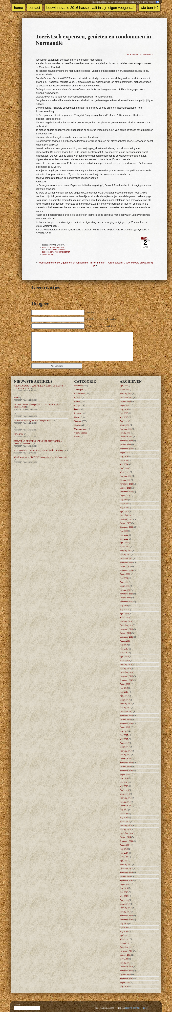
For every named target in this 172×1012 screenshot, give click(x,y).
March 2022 (125, 546)
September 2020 (126, 601)
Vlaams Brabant (80, 433)
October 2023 (125, 488)
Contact (34, 8)
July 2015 (124, 810)
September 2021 (126, 570)
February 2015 (126, 825)
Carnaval (77, 397)
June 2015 (124, 813)
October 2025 (125, 401)
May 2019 (124, 653)
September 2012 (126, 920)
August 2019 (125, 641)
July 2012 (124, 923)
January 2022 (125, 554)
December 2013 (126, 868)
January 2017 (125, 755)
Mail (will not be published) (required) (101, 319)
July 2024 (124, 456)
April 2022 (124, 543)
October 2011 (125, 955)
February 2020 (126, 621)
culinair (77, 401)
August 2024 (125, 452)
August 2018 (125, 684)
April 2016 (124, 790)
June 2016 (124, 782)
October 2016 (125, 766)
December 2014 (126, 833)
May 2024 (124, 464)
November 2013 (126, 872)
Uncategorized (80, 429)
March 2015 (125, 821)
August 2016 (125, 774)
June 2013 (124, 892)
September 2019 (126, 637)
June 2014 (124, 853)
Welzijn (77, 437)
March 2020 (125, 617)
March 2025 (125, 425)
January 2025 (125, 433)
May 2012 (124, 931)
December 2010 (126, 967)
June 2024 (124, 460)
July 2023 (124, 499)
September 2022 (126, 527)
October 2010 (125, 974)
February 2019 (126, 664)
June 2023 (124, 503)
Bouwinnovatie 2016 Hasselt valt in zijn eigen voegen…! (90, 8)
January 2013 (125, 912)
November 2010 (126, 971)
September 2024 (126, 448)
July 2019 (124, 645)
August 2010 (125, 982)
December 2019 (126, 625)
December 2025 (126, 397)
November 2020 (126, 594)
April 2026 (124, 385)
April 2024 (124, 468)
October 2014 (125, 837)
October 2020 (125, 597)
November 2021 (126, 562)
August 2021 (125, 574)
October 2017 (125, 719)
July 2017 (124, 731)
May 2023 (124, 507)
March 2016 (125, 794)
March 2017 (125, 747)
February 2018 (126, 704)
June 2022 (124, 535)
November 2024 (126, 441)
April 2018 (124, 696)
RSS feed (152, 2)
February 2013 (126, 908)
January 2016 (125, 802)
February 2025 (126, 429)
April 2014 (124, 861)
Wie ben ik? (150, 8)
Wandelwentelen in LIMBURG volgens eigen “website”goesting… (41, 457)
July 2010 (124, 986)
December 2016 (126, 759)
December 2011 (126, 947)
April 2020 (124, 613)
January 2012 (125, 943)
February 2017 (126, 751)
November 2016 (126, 762)
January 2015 (125, 829)
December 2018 (126, 672)
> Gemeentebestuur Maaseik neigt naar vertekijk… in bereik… (39, 450)
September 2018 (126, 680)
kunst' (76, 409)
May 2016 (124, 786)
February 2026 (126, 393)
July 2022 (124, 531)
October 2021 (125, 566)
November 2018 (126, 676)
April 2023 (124, 511)
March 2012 (125, 939)
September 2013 (126, 880)
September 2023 (126, 492)
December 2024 (126, 437)
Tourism (77, 425)
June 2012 (124, 927)
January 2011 (125, 963)
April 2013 (124, 900)
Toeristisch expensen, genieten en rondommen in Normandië (71, 262)
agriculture (78, 385)
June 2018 (124, 692)
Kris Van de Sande (132, 1008)
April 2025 (124, 421)
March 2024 (125, 472)
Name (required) (92, 312)
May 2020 (124, 609)
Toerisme (78, 421)
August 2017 (125, 727)
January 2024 (125, 480)
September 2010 (126, 978)
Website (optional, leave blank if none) (101, 326)
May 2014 (124, 857)
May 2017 (124, 739)
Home (18, 8)
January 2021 (125, 590)
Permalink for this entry (53, 247)
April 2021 (124, 582)
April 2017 (124, 743)
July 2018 (124, 688)
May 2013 (124, 896)
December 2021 (126, 558)
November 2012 (126, 915)
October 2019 (125, 633)
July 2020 (124, 605)
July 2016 (124, 778)
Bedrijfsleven (59, 250)
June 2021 (124, 578)
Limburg (77, 413)
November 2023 (126, 484)
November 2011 (126, 951)
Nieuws (77, 417)
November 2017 (126, 715)
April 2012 (124, 935)
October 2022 (125, 523)
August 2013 (125, 884)
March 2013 (125, 904)
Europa (77, 405)
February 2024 (126, 476)
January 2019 (125, 668)
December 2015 (126, 806)
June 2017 (124, 735)
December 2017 (126, 711)
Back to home (133, 54)
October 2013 (125, 876)
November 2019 (126, 629)
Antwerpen (78, 390)
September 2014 (126, 841)
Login (145, 1008)
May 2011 (124, 959)
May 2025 (124, 417)
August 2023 (125, 495)
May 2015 (124, 817)
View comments (146, 54)
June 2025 (124, 413)
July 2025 (124, 409)
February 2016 (126, 798)
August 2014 (125, 845)
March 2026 (125, 390)
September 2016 (126, 770)
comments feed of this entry (56, 252)
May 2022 (124, 539)
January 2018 (125, 707)
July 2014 (124, 849)
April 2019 (124, 656)
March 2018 (125, 700)
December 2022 (126, 515)
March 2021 (125, 586)
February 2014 (126, 864)
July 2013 (124, 888)
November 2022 (126, 519)
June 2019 (124, 649)
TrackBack (48, 254)
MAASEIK (18, 434)
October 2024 (125, 444)
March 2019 (125, 660)
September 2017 (126, 723)
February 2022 (126, 550)
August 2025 (125, 405)
